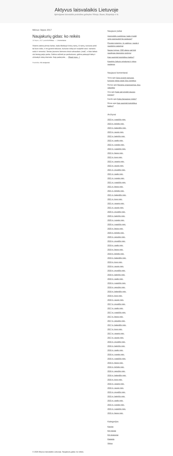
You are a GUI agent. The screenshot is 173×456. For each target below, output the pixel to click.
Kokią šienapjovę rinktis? (127, 99)
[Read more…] (74, 57)
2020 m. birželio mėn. (115, 233)
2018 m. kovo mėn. (114, 296)
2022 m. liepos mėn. (115, 153)
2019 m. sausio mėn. (115, 266)
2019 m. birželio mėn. (115, 254)
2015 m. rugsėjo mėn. (116, 405)
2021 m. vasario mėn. (115, 203)
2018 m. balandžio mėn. (116, 292)
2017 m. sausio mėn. (115, 338)
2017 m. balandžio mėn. (116, 325)
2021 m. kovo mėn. (114, 199)
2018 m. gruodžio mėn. (116, 271)
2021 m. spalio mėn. (115, 174)
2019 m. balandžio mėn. (116, 258)
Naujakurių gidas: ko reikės (56, 36)
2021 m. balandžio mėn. (116, 195)
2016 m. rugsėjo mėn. (116, 354)
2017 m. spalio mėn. (115, 308)
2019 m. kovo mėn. (114, 262)
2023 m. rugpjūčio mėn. (116, 120)
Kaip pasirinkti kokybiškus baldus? (120, 57)
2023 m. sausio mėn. (115, 132)
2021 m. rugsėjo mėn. (116, 178)
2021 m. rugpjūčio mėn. (116, 182)
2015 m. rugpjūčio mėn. (116, 409)
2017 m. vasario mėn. (115, 333)
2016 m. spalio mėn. (115, 350)
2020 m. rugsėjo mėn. (116, 220)
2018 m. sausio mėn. (115, 300)
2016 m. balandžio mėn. (116, 375)
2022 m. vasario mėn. (115, 161)
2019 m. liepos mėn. (115, 250)
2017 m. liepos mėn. (115, 317)
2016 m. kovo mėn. (114, 380)
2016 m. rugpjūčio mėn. (116, 359)
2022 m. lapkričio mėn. (116, 136)
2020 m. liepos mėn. (115, 229)
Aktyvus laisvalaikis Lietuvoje (86, 10)
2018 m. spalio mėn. (115, 279)
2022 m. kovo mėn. (114, 157)
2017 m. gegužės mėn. (116, 321)
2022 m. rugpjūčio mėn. (116, 149)
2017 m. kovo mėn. (114, 329)
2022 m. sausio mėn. (115, 166)
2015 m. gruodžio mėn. (116, 392)
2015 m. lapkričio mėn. (116, 396)
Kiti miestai (111, 431)
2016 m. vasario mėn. (115, 384)
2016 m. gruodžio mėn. (116, 342)
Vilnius (110, 443)
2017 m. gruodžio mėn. (116, 304)
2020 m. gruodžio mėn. (116, 212)
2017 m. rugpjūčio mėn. (116, 312)
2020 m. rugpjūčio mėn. (116, 224)
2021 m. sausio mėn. (115, 208)
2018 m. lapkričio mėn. (116, 275)
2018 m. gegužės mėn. (116, 287)
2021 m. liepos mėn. (115, 187)
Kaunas (110, 427)
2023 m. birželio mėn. (115, 124)
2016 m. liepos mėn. (115, 363)
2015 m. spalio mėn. (115, 401)
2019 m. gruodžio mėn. (116, 241)
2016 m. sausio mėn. (115, 388)
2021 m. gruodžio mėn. (116, 170)
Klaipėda (110, 439)
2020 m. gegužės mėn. (116, 237)
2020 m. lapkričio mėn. (116, 216)
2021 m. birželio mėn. (115, 191)
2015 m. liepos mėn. (115, 413)
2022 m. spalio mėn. (115, 141)
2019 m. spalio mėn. (115, 245)
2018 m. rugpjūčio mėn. (116, 283)
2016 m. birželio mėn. (115, 367)
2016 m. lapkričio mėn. (116, 346)
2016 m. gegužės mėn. (116, 371)
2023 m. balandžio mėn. (116, 128)
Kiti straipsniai (45, 62)
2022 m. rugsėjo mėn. (116, 145)
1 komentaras (61, 40)
